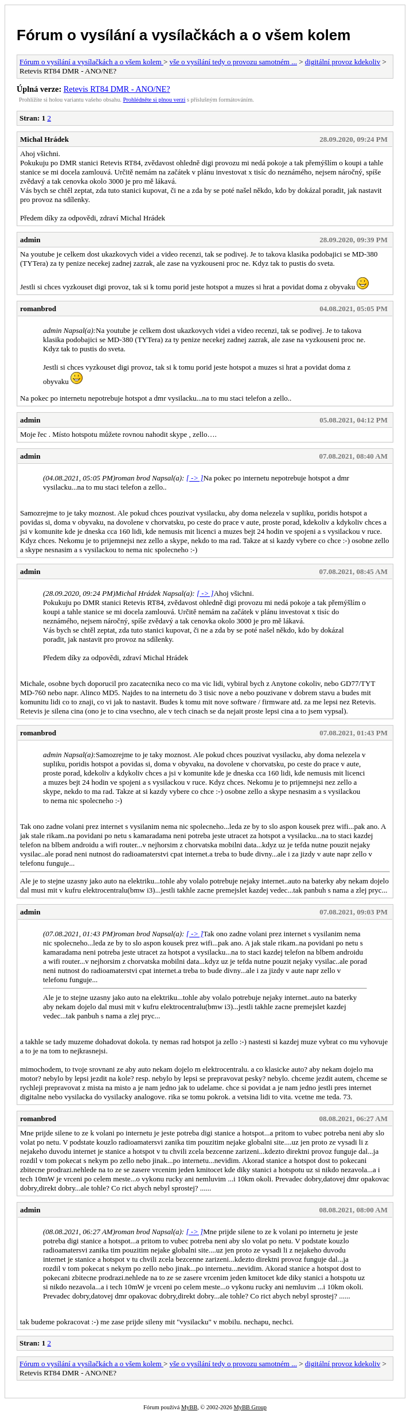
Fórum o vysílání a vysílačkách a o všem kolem (183, 35)
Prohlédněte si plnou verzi (154, 99)
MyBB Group (249, 1407)
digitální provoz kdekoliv (342, 61)
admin (30, 239)
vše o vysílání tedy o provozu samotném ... (233, 61)
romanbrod (38, 308)
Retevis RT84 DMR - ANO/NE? (117, 89)
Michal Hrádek (44, 139)
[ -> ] (195, 478)
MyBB (189, 1407)
